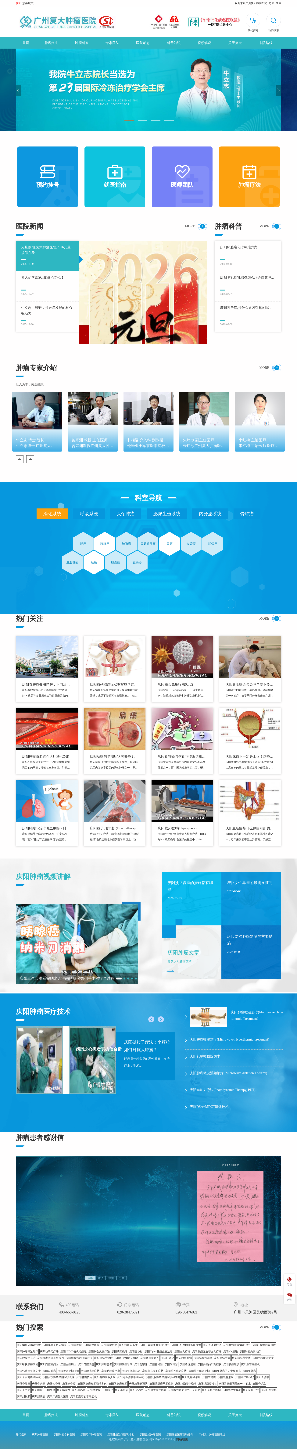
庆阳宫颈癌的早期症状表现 (58, 1377)
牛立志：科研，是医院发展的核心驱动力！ (46, 310)
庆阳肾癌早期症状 (68, 1370)
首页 (25, 43)
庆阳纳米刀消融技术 (29, 1345)
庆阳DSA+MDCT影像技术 (186, 1345)
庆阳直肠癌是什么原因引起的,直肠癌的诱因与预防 (250, 828)
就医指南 (114, 176)
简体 (271, 3)
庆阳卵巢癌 (249, 1370)
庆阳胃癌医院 (91, 1345)
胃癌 (169, 543)
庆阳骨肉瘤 (38, 1383)
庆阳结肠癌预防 (138, 1383)
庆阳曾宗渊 (141, 1364)
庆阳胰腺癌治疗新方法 (79, 1358)
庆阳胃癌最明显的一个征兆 (235, 1383)
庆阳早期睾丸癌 (131, 1370)
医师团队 (182, 176)
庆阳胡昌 (50, 1390)
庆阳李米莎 (121, 1390)
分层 (121, 1278)
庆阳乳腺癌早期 (191, 1377)
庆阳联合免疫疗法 (99, 1351)
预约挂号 (47, 176)
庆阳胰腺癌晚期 (118, 1383)
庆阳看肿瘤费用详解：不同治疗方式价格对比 (46, 685)
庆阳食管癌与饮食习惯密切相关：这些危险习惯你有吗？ (180, 757)
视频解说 (204, 43)
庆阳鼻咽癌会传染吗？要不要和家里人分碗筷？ (249, 685)
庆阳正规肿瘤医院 (150, 1434)
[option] (148, 90)
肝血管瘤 (72, 562)
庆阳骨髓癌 (23, 1383)
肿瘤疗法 (51, 43)
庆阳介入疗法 (182, 1351)
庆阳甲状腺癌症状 (263, 1358)
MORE (190, 226)
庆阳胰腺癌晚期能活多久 (92, 1383)
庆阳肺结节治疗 (103, 1358)
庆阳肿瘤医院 (40, 1434)
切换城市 (28, 3)
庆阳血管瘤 (209, 1377)
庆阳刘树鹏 (23, 1396)
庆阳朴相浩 (156, 1364)
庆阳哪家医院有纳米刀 (50, 1358)
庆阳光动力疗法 (212, 1345)
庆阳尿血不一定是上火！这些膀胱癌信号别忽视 (249, 757)
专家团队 (112, 43)
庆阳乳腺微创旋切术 (264, 1345)
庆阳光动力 (136, 1390)
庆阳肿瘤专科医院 (64, 1434)
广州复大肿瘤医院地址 (212, 1434)
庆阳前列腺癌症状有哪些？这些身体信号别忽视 (114, 685)
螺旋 (111, 1278)
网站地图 (182, 1439)
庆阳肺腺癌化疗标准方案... (240, 247)
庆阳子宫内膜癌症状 (29, 1377)
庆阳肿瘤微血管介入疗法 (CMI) (45, 756)
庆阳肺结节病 (222, 1358)
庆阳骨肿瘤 (262, 1377)
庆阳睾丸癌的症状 (152, 1370)
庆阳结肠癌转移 (207, 1383)
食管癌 (191, 543)
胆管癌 (212, 543)
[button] (273, 23)
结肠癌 (126, 543)
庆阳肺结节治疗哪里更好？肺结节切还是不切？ (46, 828)
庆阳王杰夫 (23, 1390)
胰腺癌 (104, 543)
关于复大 (235, 43)
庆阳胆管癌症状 (250, 1364)
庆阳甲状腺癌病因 (27, 1364)
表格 (90, 1278)
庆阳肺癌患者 (104, 1364)
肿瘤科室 (82, 43)
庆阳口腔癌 (49, 1370)
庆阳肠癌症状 (231, 1364)
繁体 (278, 3)
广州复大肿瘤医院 (256, 3)
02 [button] (142, 120)
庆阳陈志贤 (63, 1390)
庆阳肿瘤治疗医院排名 (120, 1434)
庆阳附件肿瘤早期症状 (130, 1377)
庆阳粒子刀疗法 (49, 1351)
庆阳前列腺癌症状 (176, 1370)
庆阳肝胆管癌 (269, 1390)
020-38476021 (128, 1312)
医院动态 (143, 43)
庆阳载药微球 (119, 1351)
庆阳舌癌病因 (68, 1364)
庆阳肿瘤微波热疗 (27, 1351)
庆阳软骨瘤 (53, 1383)
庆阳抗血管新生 (128, 1345)
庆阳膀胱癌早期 (110, 1370)
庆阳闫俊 (37, 1390)
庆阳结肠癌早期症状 (161, 1383)
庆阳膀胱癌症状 (90, 1370)
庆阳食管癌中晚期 (155, 1390)
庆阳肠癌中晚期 (211, 1390)
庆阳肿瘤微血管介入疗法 (206, 1351)
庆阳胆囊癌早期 (123, 1364)
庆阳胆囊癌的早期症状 (83, 1396)
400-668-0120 (70, 1312)
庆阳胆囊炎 (38, 1396)
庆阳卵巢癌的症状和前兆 (226, 1370)
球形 (100, 1278)
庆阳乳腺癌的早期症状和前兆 (163, 1377)
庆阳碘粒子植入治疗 (54, 1345)
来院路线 (266, 43)
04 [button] (169, 120)
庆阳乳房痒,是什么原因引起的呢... (245, 308)
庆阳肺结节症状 (241, 1358)
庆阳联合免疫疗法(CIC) (175, 684)
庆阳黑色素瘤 (226, 1377)
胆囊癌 (115, 562)
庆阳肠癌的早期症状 (209, 1364)
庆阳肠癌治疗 (251, 1390)
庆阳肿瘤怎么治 (26, 1358)
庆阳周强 (107, 1390)
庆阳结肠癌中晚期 (185, 1383)
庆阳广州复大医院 (57, 1396)
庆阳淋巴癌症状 (244, 1377)
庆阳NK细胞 (230, 1351)
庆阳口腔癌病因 (49, 1364)
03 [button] (155, 120)
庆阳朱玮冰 (171, 1364)
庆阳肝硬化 (167, 1358)
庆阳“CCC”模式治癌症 (73, 1351)
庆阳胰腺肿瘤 (184, 1358)
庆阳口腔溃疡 (86, 1364)
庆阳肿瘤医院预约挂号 (179, 1434)
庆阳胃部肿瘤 (109, 1345)
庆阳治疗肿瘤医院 (91, 1434)
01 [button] (129, 120)
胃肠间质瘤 (148, 543)
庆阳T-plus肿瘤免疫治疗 (158, 1351)
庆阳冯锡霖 (259, 1383)
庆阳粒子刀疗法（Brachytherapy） (113, 828)
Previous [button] (18, 90)
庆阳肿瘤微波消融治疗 (236, 1345)
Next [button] (278, 90)
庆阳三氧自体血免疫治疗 (154, 1345)
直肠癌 (137, 562)
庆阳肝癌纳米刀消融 (126, 1358)
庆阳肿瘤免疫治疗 (250, 1351)
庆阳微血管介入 (149, 1358)
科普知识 (174, 43)
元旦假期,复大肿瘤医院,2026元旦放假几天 (46, 250)
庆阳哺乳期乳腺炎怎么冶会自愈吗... (247, 277)
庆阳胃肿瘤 (75, 1345)
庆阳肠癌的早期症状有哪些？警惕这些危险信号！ (114, 757)
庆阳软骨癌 (69, 1383)
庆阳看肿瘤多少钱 (104, 1377)
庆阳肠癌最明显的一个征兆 (184, 1390)
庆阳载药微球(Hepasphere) (177, 828)
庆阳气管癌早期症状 (29, 1370)
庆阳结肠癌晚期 (203, 1358)
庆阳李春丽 (78, 1390)
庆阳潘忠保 (94, 1390)
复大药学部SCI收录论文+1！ (42, 277)
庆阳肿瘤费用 (84, 1377)
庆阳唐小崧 (136, 1351)
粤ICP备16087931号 (162, 1439)
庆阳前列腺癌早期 (199, 1370)
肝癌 (83, 543)
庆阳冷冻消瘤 (188, 1364)
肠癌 (94, 562)
